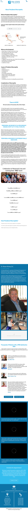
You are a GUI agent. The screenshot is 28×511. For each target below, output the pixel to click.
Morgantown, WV (7, 505)
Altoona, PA (7, 504)
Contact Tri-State (14, 480)
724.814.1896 (20, 499)
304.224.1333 (20, 502)
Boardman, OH (7, 501)
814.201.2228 (20, 504)
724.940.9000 (20, 498)
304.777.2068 (20, 505)
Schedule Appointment (19, 396)
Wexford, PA (7, 498)
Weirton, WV (7, 502)
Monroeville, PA (7, 499)
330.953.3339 (20, 501)
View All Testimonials (8, 396)
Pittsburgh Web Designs (16, 509)
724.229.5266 (20, 500)
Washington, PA (7, 500)
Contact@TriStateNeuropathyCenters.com (14, 490)
